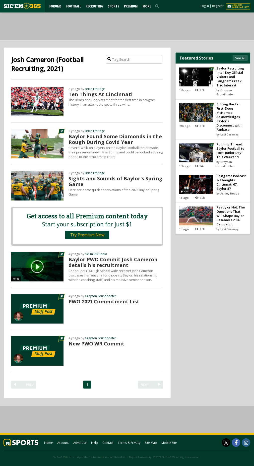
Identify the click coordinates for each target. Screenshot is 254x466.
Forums (55, 6)
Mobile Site (169, 443)
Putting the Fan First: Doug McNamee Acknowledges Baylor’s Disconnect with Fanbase (229, 117)
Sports (113, 6)
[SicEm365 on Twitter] (226, 442)
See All (240, 58)
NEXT (145, 384)
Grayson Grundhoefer (100, 296)
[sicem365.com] (22, 6)
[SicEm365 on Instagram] (246, 442)
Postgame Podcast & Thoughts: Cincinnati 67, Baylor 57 (231, 182)
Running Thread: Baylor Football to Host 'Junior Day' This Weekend (230, 150)
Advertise (80, 443)
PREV (30, 384)
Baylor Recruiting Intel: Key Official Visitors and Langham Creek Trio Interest (230, 76)
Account (63, 443)
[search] (158, 5)
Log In (204, 6)
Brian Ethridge (95, 89)
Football (73, 6)
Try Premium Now (87, 235)
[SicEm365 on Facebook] (236, 442)
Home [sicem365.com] (48, 443)
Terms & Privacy (129, 443)
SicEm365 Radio (96, 254)
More (146, 6)
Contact (107, 443)
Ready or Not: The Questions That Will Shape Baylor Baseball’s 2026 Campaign (230, 215)
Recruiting (94, 6)
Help (94, 443)
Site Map (151, 443)
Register (218, 6)
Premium (131, 6)
